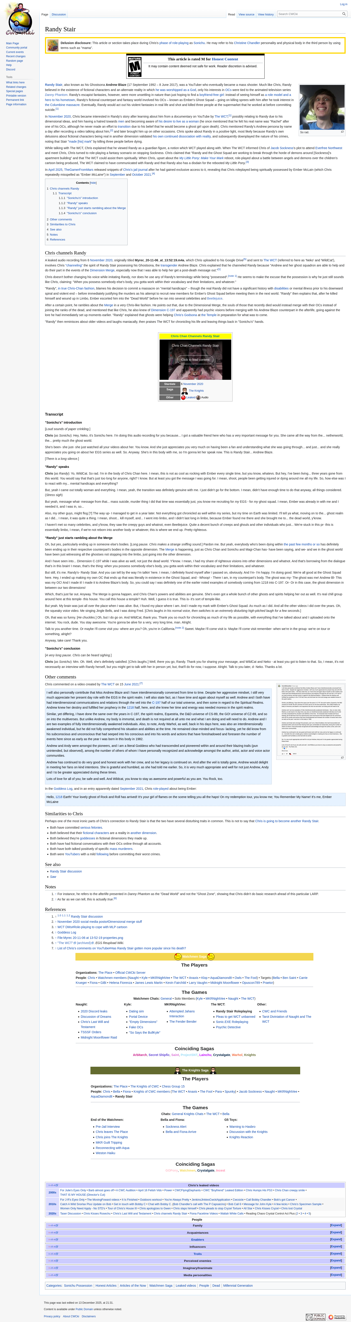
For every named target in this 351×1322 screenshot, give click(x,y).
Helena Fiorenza (120, 982)
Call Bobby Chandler (259, 1199)
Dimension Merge (102, 270)
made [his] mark (80, 141)
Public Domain (84, 1309)
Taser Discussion (70, 1213)
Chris (91, 978)
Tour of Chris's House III (122, 1208)
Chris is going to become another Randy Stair (286, 821)
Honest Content (225, 59)
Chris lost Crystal (291, 1208)
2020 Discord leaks (94, 1011)
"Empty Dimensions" (143, 1022)
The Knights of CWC (145, 1086)
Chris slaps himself (184, 1208)
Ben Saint (289, 978)
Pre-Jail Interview (108, 1126)
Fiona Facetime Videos (204, 1213)
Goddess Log (63, 788)
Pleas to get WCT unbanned (235, 1016)
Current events (15, 52)
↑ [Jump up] (56, 894)
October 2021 (141, 174)
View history (266, 14)
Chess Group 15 (173, 1086)
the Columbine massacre (62, 105)
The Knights (196, 390)
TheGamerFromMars (78, 169)
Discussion (59, 14)
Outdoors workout (151, 1199)
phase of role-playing (173, 43)
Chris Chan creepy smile (290, 1190)
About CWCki (71, 1316)
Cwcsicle (238, 1199)
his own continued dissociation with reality (182, 136)
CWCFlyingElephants (188, 1190)
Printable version (16, 95)
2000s (52, 1192)
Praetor (268, 982)
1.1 (64, 915)
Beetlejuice (215, 298)
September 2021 (131, 788)
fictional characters (96, 833)
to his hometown (63, 100)
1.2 (68, 915)
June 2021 (131, 684)
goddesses (87, 838)
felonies (96, 827)
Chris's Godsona (185, 315)
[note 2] (179, 627)
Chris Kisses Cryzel (267, 1208)
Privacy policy (52, 1316)
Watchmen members (112, 978)
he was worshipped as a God (176, 90)
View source (247, 14)
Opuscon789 (251, 982)
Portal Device (138, 1016)
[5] (244, 259)
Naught (134, 978)
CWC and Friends (274, 1011)
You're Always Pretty (176, 1199)
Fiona (94, 982)
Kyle (144, 978)
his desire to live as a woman (178, 121)
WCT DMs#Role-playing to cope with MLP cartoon (92, 927)
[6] (115, 898)
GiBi (103, 982)
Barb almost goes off (101, 1190)
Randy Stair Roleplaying (234, 1011)
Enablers (197, 1239)
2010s (52, 1204)
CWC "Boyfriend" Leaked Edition (223, 1190)
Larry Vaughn (198, 982)
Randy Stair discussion (66, 871)
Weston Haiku (105, 1153)
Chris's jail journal (135, 169)
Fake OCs (136, 1027)
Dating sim (136, 1011)
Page (44, 14)
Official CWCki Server (130, 972)
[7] (141, 683)
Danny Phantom (56, 95)
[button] (336, 1225)
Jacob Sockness (281, 148)
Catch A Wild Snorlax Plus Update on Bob (85, 1204)
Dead (216, 1285)
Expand (336, 1225)
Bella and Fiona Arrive (181, 1132)
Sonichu (199, 43)
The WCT (221, 116)
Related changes (16, 87)
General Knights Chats (187, 1114)
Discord (10, 69)
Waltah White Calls (232, 1213)
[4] (153, 173)
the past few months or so (302, 544)
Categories (54, 1285)
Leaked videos (186, 1285)
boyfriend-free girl (211, 95)
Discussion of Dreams (96, 1016)
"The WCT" (65, 943)
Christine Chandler (247, 43)
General (166, 998)
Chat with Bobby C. (160, 1204)
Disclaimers (89, 1316)
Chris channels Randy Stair (170, 1213)
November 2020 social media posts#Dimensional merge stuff (100, 921)
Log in (343, 4)
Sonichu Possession (78, 1285)
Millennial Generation (238, 1285)
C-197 (156, 702)
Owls (238, 978)
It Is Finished (130, 1199)
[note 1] (232, 275)
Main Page (12, 43)
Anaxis (193, 978)
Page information (16, 104)
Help (9, 65)
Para (218, 1091)
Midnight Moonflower (224, 982)
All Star (248, 1208)
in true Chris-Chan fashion (76, 288)
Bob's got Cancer (284, 1199)
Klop (204, 978)
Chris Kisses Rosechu (96, 1213)
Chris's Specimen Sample (306, 1204)
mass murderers (121, 849)
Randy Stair (53, 85)
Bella (276, 978)
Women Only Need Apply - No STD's (82, 1208)
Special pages (14, 91)
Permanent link (15, 99)
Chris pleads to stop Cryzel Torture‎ (220, 1208)
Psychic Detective (228, 1027)
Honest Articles (106, 1285)
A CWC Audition (126, 1190)
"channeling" (74, 265)
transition (124, 126)
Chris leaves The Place (112, 1132)
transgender (169, 265)
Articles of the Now (133, 1285)
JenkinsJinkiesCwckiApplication (211, 1199)
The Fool (250, 978)
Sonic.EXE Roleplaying (232, 1022)
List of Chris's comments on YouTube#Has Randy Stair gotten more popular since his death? (122, 948)
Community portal (16, 47)
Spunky (230, 1091)
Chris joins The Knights (112, 1137)
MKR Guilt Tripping (109, 1142)
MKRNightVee (160, 978)
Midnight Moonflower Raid (99, 1037)
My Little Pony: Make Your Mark (201, 158)
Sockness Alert (176, 1126)
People (204, 1285)
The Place (105, 972)
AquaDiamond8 (221, 978)
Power (168, 1190)
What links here (15, 82)
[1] (57, 108)
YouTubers (72, 854)
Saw (53, 877)
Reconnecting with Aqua (112, 1148)
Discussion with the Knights (248, 1132)
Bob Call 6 (234, 1204)
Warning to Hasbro (242, 1126)
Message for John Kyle (258, 1204)
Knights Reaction (241, 1137)
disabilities (281, 288)
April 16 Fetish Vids (150, 1190)
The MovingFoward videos (103, 1199)
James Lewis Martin (149, 982)
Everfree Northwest (328, 148)
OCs (228, 90)
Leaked (190, 397)
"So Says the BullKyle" (144, 1032)
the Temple (208, 315)
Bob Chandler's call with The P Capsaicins (199, 1204)
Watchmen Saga (160, 1285)
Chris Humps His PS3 (259, 1190)
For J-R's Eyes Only (72, 1199)
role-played (161, 788)
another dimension (143, 833)
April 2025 (55, 169)
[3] (247, 161)
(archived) (84, 943)
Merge (108, 305)
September (117, 174)
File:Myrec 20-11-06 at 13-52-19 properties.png (90, 938)
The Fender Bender (183, 1021)
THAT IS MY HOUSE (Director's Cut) (82, 1194)
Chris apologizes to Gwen (155, 1208)
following (102, 854)
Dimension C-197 (163, 310)
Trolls (198, 1254)
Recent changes (16, 56)
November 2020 (60, 116)
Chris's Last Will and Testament (132, 1213)
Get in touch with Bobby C (130, 1204)
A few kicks (281, 1204)
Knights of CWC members (152, 1091)
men (121, 121)
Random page (14, 60)
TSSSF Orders (91, 1032)
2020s (52, 1213)
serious (85, 827)
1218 (130, 707)
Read (231, 14)
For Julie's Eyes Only (73, 1190)
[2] (111, 130)
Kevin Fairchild (175, 982)
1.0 (59, 915)
